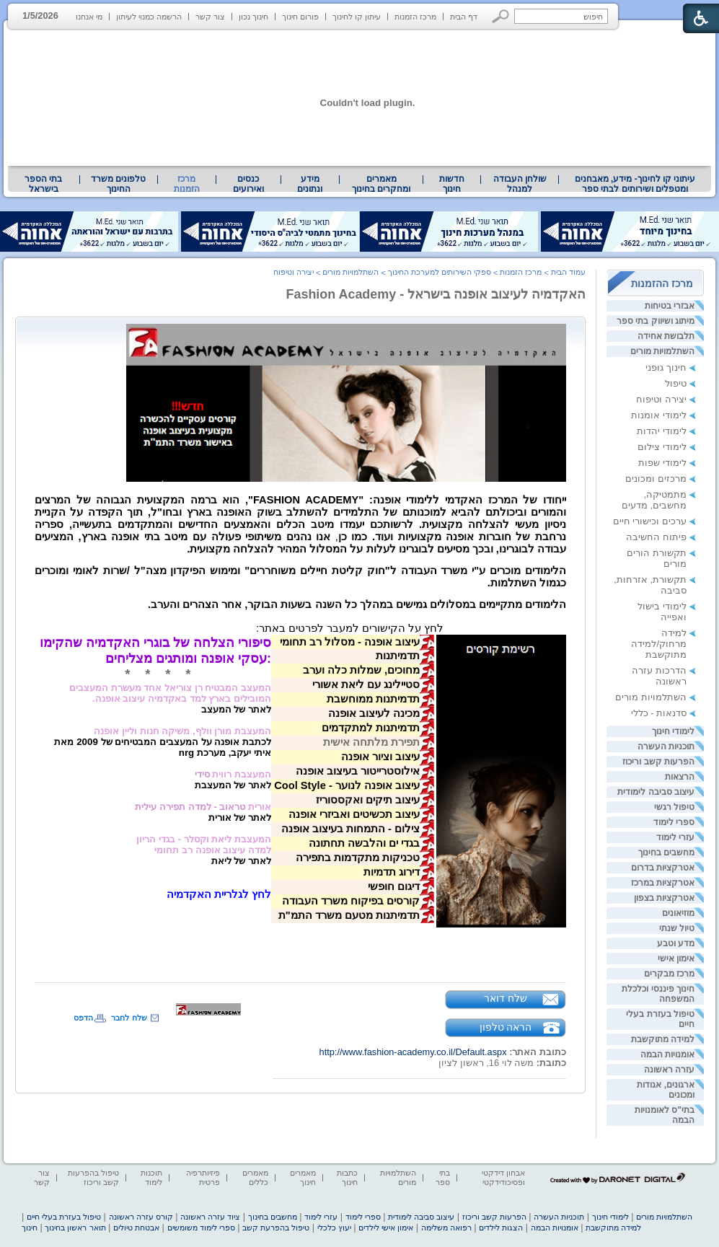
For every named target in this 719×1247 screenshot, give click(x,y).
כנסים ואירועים (248, 184)
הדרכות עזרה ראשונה (659, 676)
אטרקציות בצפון (664, 898)
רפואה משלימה (446, 1227)
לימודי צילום (662, 446)
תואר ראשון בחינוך (75, 1227)
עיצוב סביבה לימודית (655, 792)
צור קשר (210, 16)
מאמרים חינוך (303, 1177)
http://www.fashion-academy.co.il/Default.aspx (413, 1051)
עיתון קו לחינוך (356, 16)
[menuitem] (635, 184)
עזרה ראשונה (669, 1070)
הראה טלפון (506, 1027)
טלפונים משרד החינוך (118, 184)
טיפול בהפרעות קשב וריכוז (93, 1177)
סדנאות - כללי (659, 713)
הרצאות (679, 777)
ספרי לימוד (673, 822)
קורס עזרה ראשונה (141, 1216)
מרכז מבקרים (669, 974)
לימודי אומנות (659, 415)
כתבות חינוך (347, 1177)
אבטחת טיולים (136, 1227)
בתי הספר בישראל (43, 184)
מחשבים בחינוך (666, 852)
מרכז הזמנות (415, 16)
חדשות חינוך (451, 184)
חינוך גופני (666, 367)
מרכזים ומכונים (656, 478)
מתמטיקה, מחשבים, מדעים (654, 500)
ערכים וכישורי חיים (650, 521)
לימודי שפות (662, 462)
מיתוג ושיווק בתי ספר (655, 321)
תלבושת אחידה (666, 336)
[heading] (411, 629)
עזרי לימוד (675, 837)
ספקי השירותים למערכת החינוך (439, 272)
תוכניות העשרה (666, 746)
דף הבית (463, 16)
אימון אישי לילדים (385, 1227)
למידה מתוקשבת (662, 1039)
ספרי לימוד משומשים (201, 1227)
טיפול (676, 383)
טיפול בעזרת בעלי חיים (64, 1216)
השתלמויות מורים (662, 351)
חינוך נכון (253, 16)
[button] (501, 16)
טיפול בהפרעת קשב (275, 1227)
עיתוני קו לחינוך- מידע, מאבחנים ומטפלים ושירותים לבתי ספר (635, 184)
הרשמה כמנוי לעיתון (149, 16)
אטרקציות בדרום (662, 868)
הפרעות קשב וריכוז (658, 762)
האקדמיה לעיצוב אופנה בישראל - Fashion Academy (436, 294)
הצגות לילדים (501, 1227)
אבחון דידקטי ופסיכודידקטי (503, 1177)
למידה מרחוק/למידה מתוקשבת (659, 643)
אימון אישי (676, 958)
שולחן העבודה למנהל (520, 184)
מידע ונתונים (309, 184)
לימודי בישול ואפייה (662, 611)
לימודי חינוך (673, 731)
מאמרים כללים (255, 1177)
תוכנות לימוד (151, 1177)
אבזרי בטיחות (669, 306)
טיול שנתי (676, 928)
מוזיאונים (678, 913)
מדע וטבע (675, 943)
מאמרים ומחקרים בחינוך (381, 184)
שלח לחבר (128, 1017)
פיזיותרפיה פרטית (203, 1177)
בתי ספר (443, 1177)
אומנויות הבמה (667, 1054)
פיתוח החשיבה (656, 537)
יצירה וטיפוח (661, 399)
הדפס (83, 1017)
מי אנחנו (89, 16)
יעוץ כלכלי (334, 1227)
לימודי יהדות (662, 431)
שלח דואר (505, 998)
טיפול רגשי (674, 807)
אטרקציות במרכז (662, 883)
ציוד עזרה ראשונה (210, 1216)
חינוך (30, 1227)
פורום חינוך (300, 16)
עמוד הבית (568, 272)
